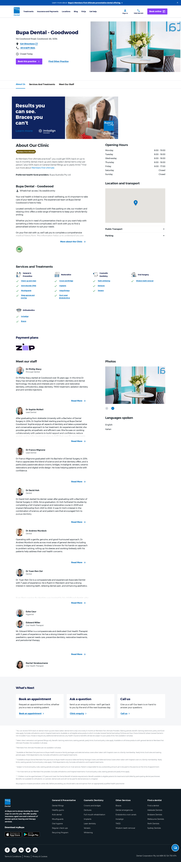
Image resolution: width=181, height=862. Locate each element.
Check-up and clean (28, 281)
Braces (23, 321)
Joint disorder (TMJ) (28, 286)
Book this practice (27, 61)
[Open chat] (175, 848)
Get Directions (27, 44)
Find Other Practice (59, 61)
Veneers (101, 290)
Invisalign (25, 316)
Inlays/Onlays (64, 290)
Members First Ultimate (43, 168)
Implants (62, 286)
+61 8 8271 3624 (27, 48)
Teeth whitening (104, 281)
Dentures (101, 286)
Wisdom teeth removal (144, 281)
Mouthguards (26, 290)
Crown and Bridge (66, 281)
